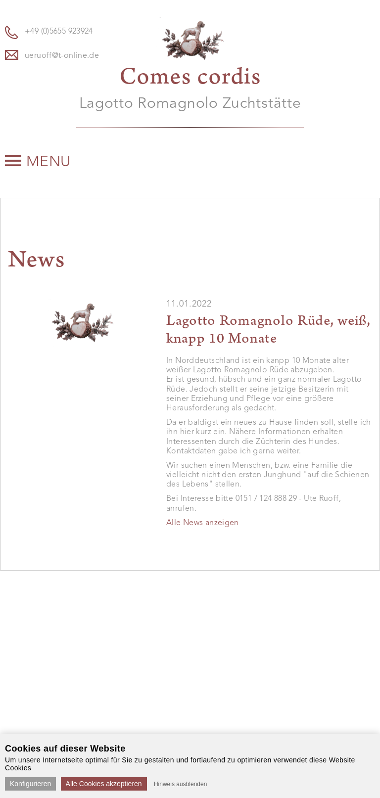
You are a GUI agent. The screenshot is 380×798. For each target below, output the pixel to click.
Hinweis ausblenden (180, 784)
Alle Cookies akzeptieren (104, 784)
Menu (38, 162)
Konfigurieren (30, 784)
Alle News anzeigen (202, 523)
